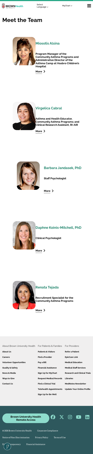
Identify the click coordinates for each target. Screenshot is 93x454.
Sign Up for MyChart (47, 373)
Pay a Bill (42, 362)
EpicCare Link (71, 357)
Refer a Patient (72, 352)
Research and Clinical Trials (78, 373)
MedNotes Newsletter (75, 384)
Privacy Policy (41, 438)
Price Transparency (11, 444)
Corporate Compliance (47, 431)
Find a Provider (45, 357)
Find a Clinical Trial (46, 384)
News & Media (9, 373)
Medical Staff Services (75, 368)
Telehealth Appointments (50, 389)
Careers (6, 357)
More (40, 71)
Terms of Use (60, 438)
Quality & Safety (10, 368)
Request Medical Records (50, 378)
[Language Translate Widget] (43, 6)
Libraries (69, 378)
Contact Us (7, 384)
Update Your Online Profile (77, 389)
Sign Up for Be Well (47, 394)
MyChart (67, 5)
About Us (6, 352)
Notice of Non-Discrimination (16, 438)
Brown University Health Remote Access (26, 418)
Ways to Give (8, 378)
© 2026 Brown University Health (17, 431)
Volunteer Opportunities (13, 362)
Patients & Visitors (46, 352)
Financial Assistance (47, 368)
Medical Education (73, 362)
